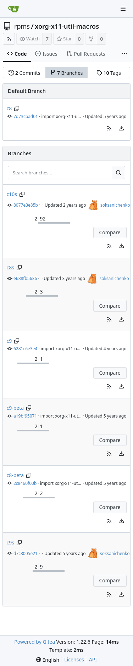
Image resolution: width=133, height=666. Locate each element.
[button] (109, 128)
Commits (24, 72)
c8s (10, 267)
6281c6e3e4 (25, 349)
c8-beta (15, 475)
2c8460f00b (25, 483)
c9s (10, 542)
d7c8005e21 (25, 553)
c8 (9, 108)
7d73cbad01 (25, 116)
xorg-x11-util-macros (67, 26)
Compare (109, 232)
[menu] (121, 128)
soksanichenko (115, 205)
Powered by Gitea (34, 641)
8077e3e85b (25, 205)
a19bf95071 (25, 416)
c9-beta (15, 407)
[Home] (13, 8)
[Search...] (118, 172)
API (93, 659)
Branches (66, 72)
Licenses (74, 659)
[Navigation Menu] (123, 8)
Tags (108, 72)
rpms (22, 26)
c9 (9, 340)
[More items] (124, 54)
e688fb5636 (25, 278)
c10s (12, 194)
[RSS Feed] (9, 39)
